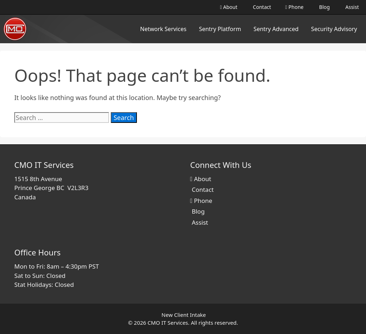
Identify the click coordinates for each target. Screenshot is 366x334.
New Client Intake (184, 314)
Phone (294, 7)
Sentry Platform (220, 29)
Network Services (163, 29)
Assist (351, 7)
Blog (324, 7)
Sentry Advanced (275, 29)
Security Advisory (334, 29)
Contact (261, 7)
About (228, 7)
